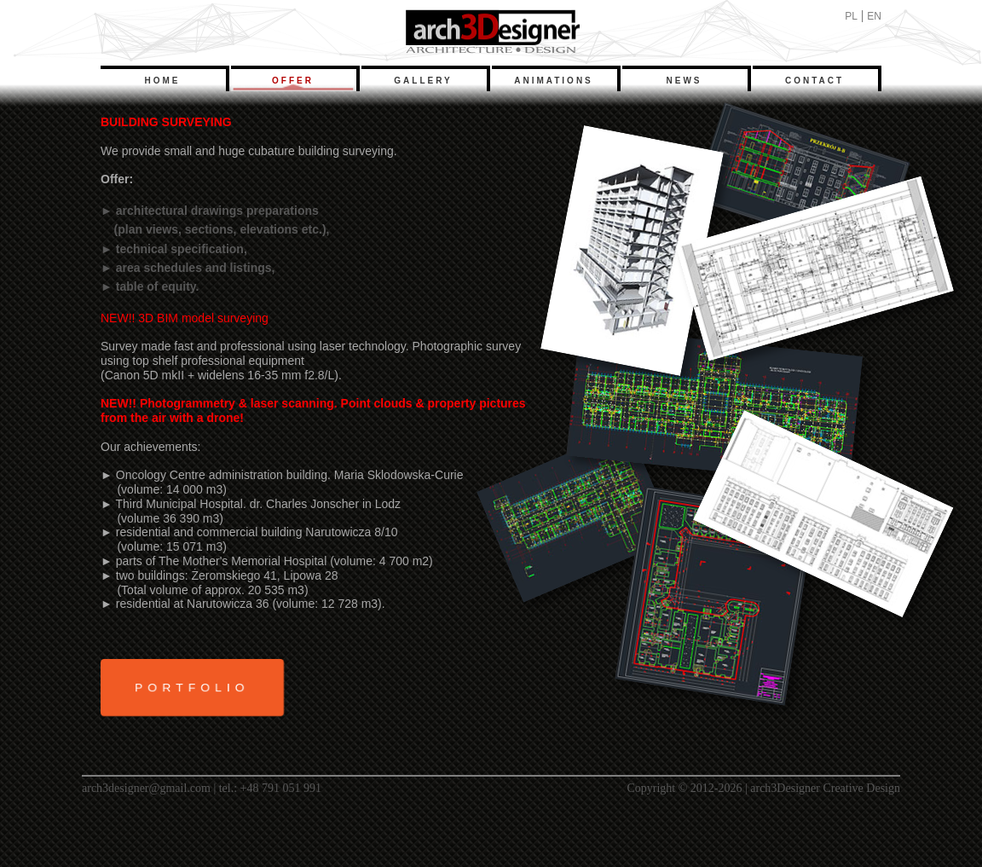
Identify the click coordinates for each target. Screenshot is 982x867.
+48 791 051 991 (280, 788)
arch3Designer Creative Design (825, 788)
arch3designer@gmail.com (146, 788)
